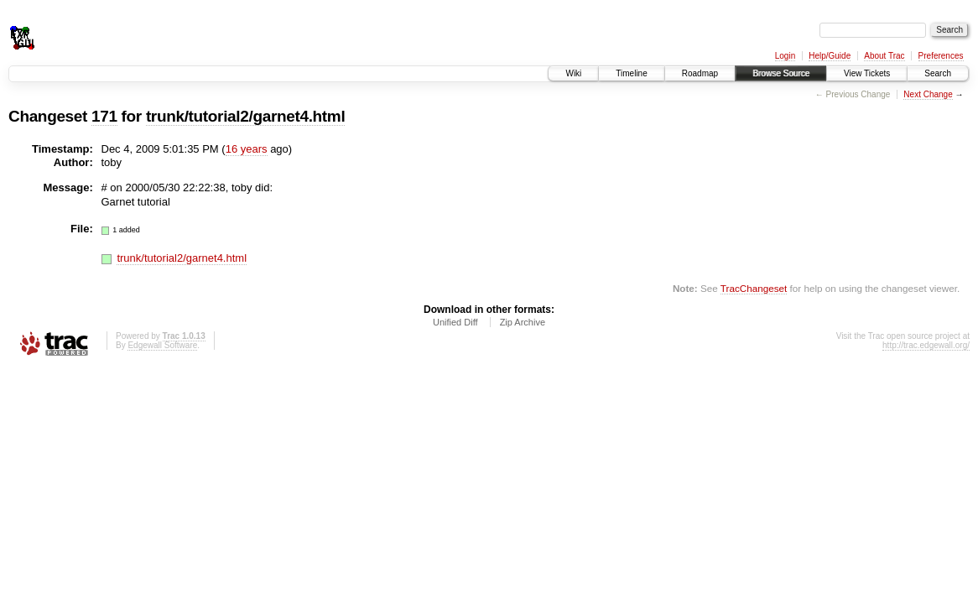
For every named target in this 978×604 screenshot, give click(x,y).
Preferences (941, 55)
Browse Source (780, 73)
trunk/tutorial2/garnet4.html (245, 116)
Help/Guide (830, 55)
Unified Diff (455, 322)
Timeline (631, 73)
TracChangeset (753, 288)
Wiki (573, 73)
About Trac (884, 55)
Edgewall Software (162, 345)
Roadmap (700, 73)
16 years (247, 149)
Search (937, 73)
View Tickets (867, 73)
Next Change (927, 94)
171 (104, 116)
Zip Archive (522, 322)
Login (785, 55)
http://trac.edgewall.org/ (926, 345)
